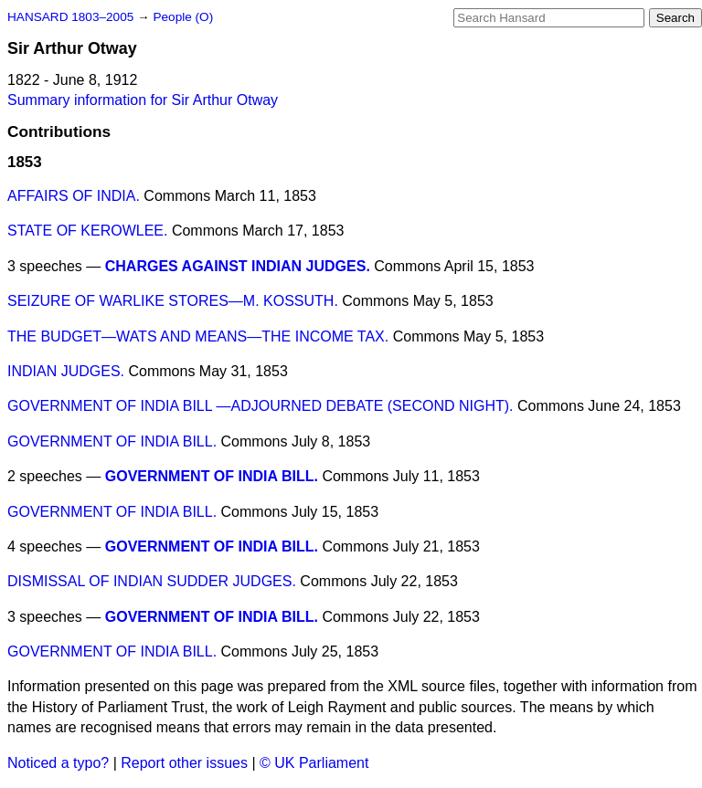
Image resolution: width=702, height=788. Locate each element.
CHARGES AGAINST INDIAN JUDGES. (237, 266)
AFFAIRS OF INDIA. (73, 196)
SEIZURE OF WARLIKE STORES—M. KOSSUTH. (172, 301)
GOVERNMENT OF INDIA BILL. (112, 441)
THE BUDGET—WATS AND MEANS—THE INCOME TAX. (197, 336)
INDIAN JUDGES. (65, 371)
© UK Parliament (314, 763)
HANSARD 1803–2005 (70, 17)
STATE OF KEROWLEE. (87, 230)
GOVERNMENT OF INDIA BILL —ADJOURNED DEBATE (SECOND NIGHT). (260, 406)
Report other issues (184, 763)
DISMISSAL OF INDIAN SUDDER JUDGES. (151, 581)
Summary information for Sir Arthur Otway (142, 100)
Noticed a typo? (58, 763)
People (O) (183, 17)
